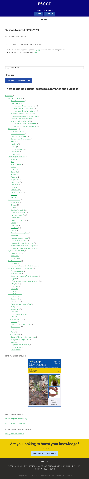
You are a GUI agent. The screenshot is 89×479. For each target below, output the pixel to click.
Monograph (9, 96)
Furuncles (14, 177)
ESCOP (44, 4)
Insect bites (14, 185)
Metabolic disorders (14, 261)
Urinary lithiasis (15, 350)
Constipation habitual (18, 210)
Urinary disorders (13, 334)
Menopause (15, 256)
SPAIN (59, 466)
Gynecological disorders (16, 251)
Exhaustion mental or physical (20, 139)
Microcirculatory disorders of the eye (23, 113)
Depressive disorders (18, 134)
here (35, 52)
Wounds (13, 197)
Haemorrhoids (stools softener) (24, 108)
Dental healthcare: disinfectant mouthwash (25, 276)
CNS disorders (12, 129)
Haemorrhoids (15, 103)
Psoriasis (14, 187)
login (38, 50)
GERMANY (18, 466)
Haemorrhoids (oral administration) (25, 106)
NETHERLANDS (34, 466)
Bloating (13, 205)
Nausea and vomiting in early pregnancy (23, 246)
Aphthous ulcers (16, 273)
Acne (12, 162)
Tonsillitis (14, 291)
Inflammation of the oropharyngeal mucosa (25, 281)
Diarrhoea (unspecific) (18, 215)
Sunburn (14, 195)
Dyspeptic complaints (18, 220)
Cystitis (13, 342)
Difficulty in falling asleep (19, 136)
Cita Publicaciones (49, 476)
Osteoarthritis (15, 309)
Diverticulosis (15, 218)
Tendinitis (14, 317)
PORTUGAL (52, 466)
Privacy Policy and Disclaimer (14, 434)
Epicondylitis (15, 299)
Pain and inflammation (15, 294)
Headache (14, 144)
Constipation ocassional (18, 213)
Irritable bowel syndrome (19, 240)
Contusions (14, 296)
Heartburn (14, 235)
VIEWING (38, 13)
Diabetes (14, 263)
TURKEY (77, 466)
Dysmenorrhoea (16, 253)
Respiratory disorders (15, 319)
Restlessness (15, 152)
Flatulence (14, 228)
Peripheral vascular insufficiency (21, 119)
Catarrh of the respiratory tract (21, 324)
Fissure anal (15, 225)
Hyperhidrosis (15, 182)
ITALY (25, 466)
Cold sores (14, 169)
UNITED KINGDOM (48, 469)
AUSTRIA (11, 466)
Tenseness (14, 154)
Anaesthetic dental (17, 271)
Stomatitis (14, 289)
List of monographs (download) (15, 423)
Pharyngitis (14, 284)
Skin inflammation (17, 192)
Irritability (14, 146)
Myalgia (13, 306)
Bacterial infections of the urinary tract (23, 337)
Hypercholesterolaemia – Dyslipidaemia (24, 266)
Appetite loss (15, 202)
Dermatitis (14, 172)
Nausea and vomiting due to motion (22, 243)
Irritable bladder (16, 347)
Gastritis (13, 230)
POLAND (44, 466)
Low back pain (15, 301)
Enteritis (13, 223)
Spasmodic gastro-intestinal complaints (23, 248)
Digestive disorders (14, 200)
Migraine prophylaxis (17, 149)
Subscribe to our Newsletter (19, 80)
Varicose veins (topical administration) (26, 126)
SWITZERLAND (68, 466)
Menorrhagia (15, 258)
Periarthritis (14, 312)
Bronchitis (14, 322)
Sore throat (15, 286)
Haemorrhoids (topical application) (25, 111)
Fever (13, 332)
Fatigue (13, 141)
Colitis (13, 207)
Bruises (13, 167)
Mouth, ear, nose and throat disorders (20, 268)
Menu (46, 19)
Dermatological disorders (16, 157)
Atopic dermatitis (16, 164)
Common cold (15, 327)
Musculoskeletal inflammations (21, 304)
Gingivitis (14, 279)
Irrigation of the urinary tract (20, 345)
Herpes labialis (15, 180)
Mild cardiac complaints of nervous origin (24, 116)
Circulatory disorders (15, 98)
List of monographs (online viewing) (16, 419)
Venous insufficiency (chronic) (20, 121)
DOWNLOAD (49, 13)
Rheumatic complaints (18, 314)
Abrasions (14, 159)
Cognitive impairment (18, 131)
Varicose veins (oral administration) (25, 124)
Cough (13, 329)
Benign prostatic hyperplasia (20, 339)
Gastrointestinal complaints (20, 233)
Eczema (13, 174)
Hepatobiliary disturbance (19, 238)
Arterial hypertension (18, 101)
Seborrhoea (15, 190)
